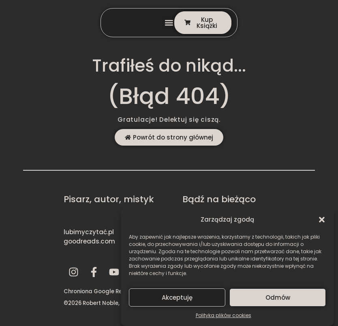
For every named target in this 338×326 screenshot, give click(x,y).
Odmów (277, 297)
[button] (322, 218)
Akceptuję (177, 297)
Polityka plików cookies (223, 315)
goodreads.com (89, 241)
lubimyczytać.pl (89, 232)
